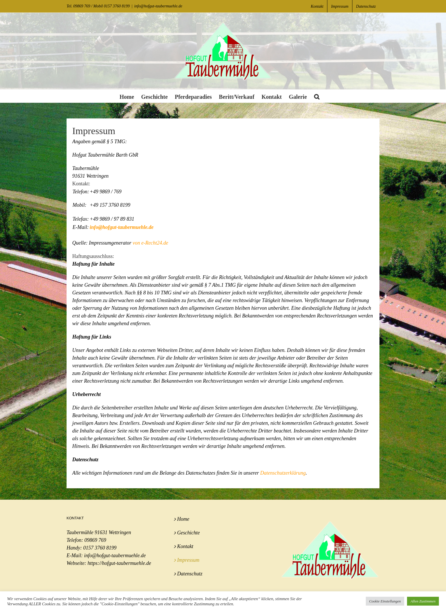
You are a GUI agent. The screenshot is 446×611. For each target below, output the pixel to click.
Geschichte (188, 533)
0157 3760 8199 (99, 548)
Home (183, 519)
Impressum (188, 560)
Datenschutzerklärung (283, 473)
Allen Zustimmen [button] (422, 601)
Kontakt (185, 546)
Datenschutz (190, 574)
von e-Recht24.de (150, 243)
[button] (316, 96)
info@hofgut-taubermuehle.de (158, 6)
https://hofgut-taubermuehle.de (119, 563)
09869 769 (95, 540)
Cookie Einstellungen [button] (385, 601)
